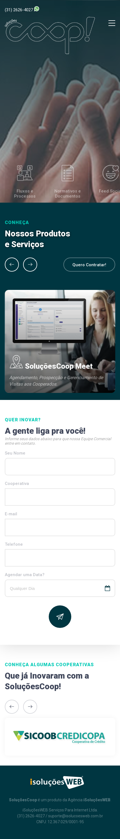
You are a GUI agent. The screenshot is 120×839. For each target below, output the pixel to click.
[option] (60, 341)
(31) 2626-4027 (22, 9)
